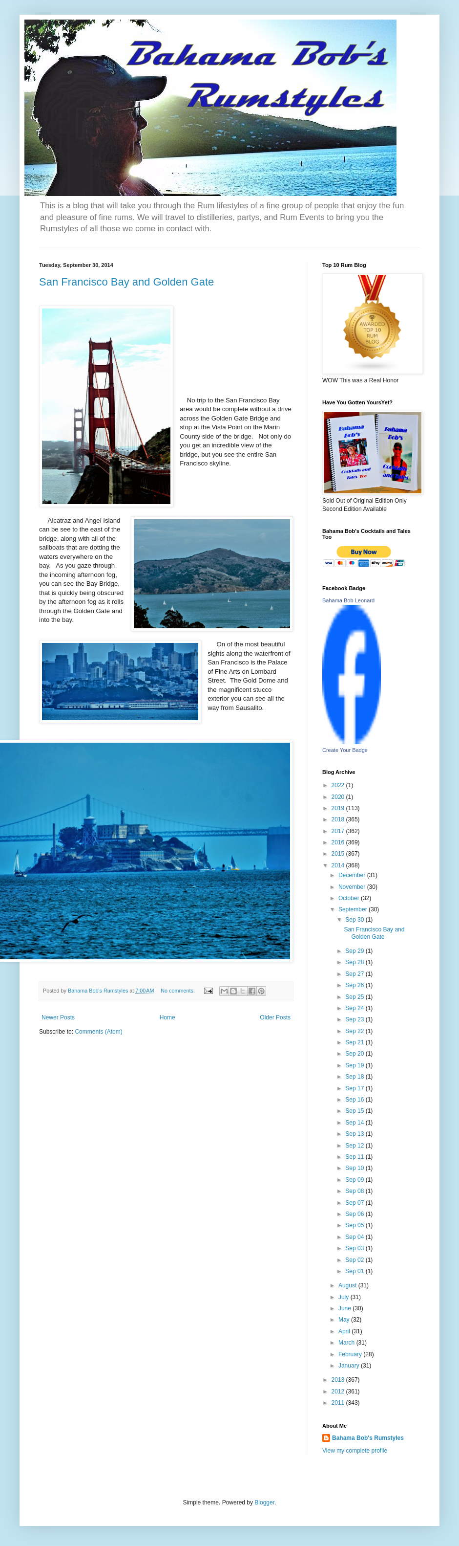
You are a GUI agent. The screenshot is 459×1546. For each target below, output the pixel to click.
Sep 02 (355, 1260)
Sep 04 (355, 1237)
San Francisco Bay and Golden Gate (126, 282)
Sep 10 (355, 1168)
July (344, 1297)
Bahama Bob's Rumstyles (368, 1438)
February (350, 1354)
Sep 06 (355, 1214)
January (349, 1365)
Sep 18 (355, 1076)
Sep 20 (355, 1053)
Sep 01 (355, 1271)
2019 (339, 808)
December (352, 875)
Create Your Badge (345, 750)
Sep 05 (355, 1225)
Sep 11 (355, 1156)
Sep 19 (355, 1065)
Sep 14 (355, 1122)
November (352, 886)
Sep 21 (355, 1042)
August (348, 1285)
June (345, 1308)
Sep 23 (355, 1019)
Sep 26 (355, 985)
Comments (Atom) (98, 1031)
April (345, 1331)
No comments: (178, 991)
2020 (339, 797)
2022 (339, 785)
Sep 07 (355, 1202)
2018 (339, 819)
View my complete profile (354, 1450)
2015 (339, 853)
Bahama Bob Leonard (348, 600)
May (344, 1319)
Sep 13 (355, 1133)
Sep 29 (355, 951)
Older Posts (275, 1017)
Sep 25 (355, 997)
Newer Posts (58, 1017)
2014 (339, 865)
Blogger (264, 1502)
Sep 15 (355, 1110)
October (349, 898)
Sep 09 (355, 1179)
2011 (339, 1402)
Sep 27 (355, 974)
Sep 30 (355, 919)
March (347, 1342)
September (353, 909)
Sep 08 (355, 1191)
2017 (339, 831)
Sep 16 (355, 1099)
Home (167, 1017)
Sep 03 (355, 1248)
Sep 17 (355, 1088)
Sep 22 (355, 1031)
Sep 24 (355, 1008)
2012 (339, 1391)
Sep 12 (355, 1145)
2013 (339, 1379)
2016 (339, 842)
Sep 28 (355, 962)
